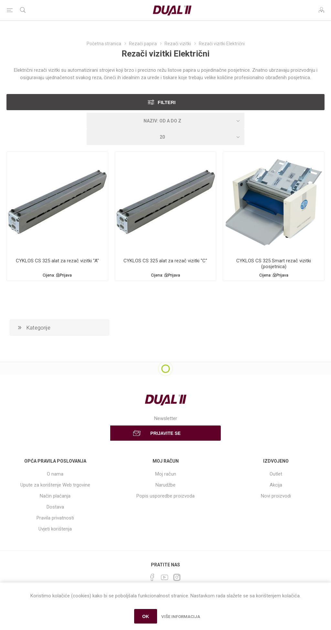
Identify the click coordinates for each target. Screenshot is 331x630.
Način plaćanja (55, 496)
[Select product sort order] (165, 121)
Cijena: (49, 275)
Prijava (66, 275)
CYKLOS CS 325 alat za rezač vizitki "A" (57, 261)
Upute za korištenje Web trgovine (55, 485)
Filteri (167, 102)
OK (145, 616)
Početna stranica (104, 43)
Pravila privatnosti (55, 518)
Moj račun (165, 474)
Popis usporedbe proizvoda (165, 496)
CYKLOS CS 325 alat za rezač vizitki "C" (165, 261)
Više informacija (180, 616)
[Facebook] (152, 577)
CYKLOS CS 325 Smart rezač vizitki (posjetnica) (273, 263)
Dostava (55, 507)
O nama (55, 474)
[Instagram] (177, 577)
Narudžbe (165, 485)
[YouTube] (164, 577)
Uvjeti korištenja (55, 529)
